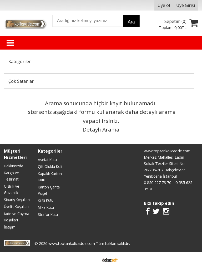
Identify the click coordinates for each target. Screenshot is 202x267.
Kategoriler (19, 61)
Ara (131, 22)
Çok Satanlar (21, 81)
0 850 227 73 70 (157, 182)
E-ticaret (92, 260)
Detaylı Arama (101, 129)
